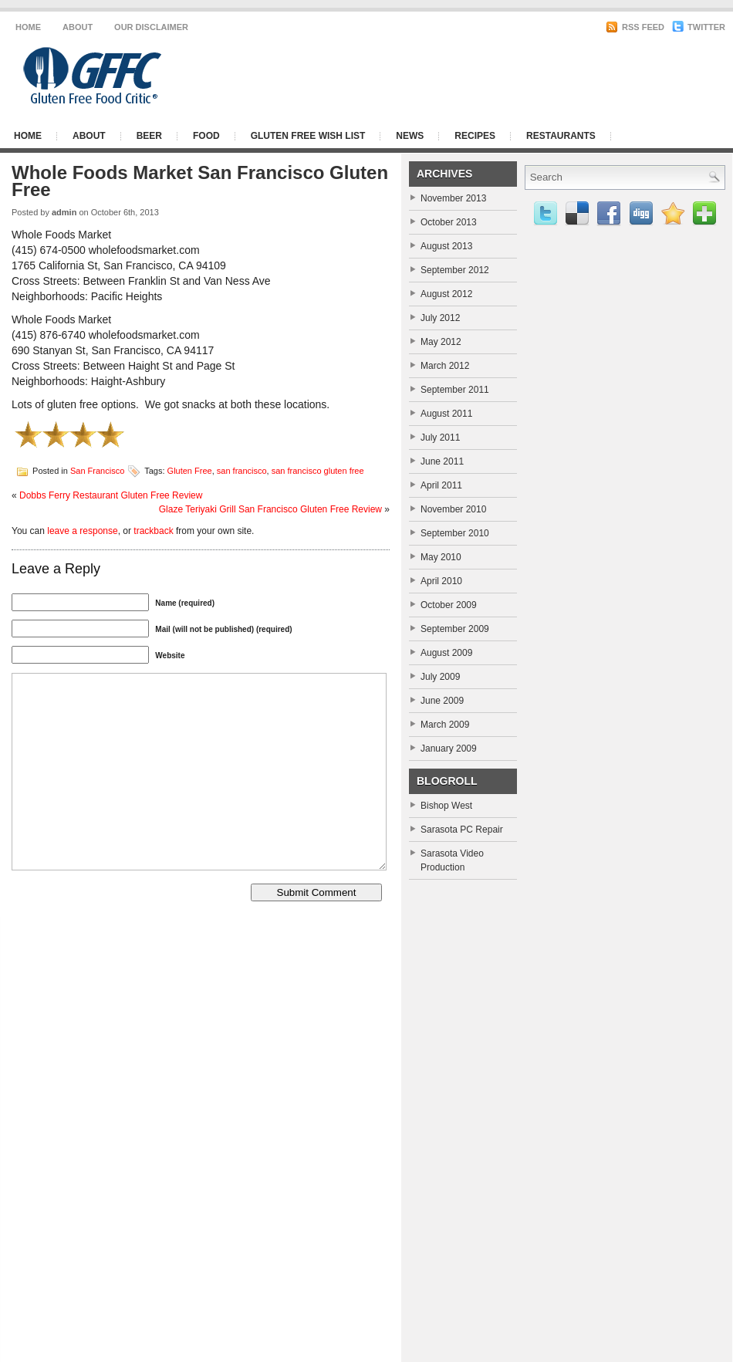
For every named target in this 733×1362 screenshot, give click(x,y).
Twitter (698, 27)
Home (28, 27)
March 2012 (445, 365)
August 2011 (446, 413)
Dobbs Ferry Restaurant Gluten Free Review (110, 495)
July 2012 (440, 318)
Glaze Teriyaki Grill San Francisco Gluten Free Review (270, 509)
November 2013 (453, 198)
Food (206, 135)
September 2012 (455, 270)
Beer (149, 135)
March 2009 (445, 724)
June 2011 (442, 461)
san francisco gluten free (318, 470)
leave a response (82, 531)
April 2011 (441, 485)
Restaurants (561, 135)
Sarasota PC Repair (462, 829)
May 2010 (441, 557)
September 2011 (455, 389)
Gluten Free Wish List (308, 135)
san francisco (242, 470)
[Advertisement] (536, 75)
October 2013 (449, 222)
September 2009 (455, 629)
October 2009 (449, 605)
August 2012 (446, 294)
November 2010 (453, 509)
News (410, 135)
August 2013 (446, 246)
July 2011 (440, 437)
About (77, 27)
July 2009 (440, 676)
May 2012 (441, 341)
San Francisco (97, 470)
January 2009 (449, 748)
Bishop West (446, 805)
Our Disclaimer (151, 27)
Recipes (474, 135)
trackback (153, 531)
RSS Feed (635, 27)
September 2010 (455, 533)
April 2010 (441, 581)
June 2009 (442, 700)
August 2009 (446, 652)
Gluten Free (189, 470)
